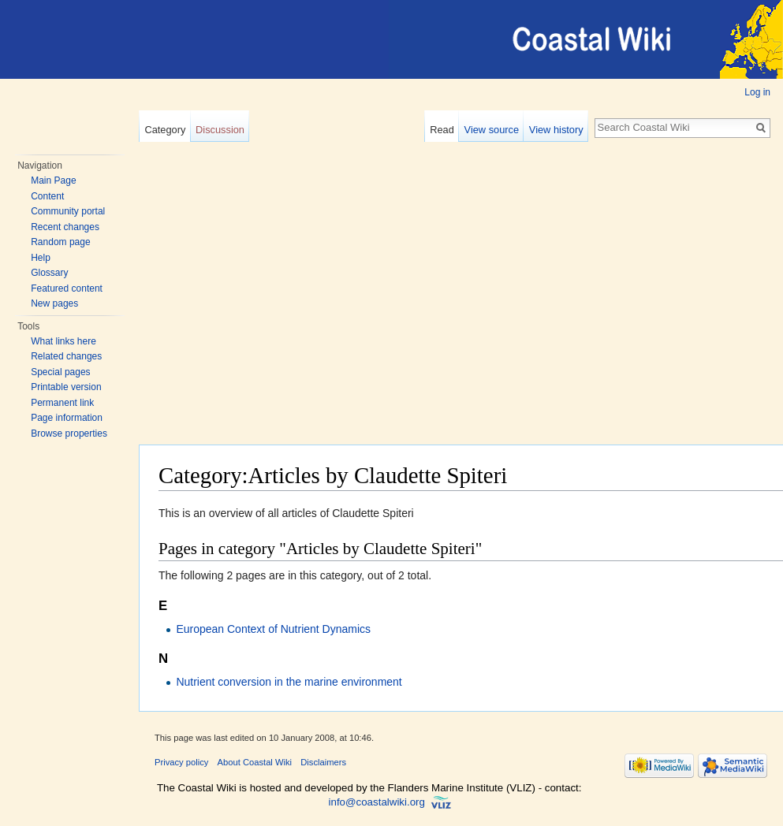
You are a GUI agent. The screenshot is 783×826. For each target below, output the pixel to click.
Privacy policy (181, 762)
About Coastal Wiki (255, 762)
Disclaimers (323, 762)
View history (556, 130)
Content (47, 196)
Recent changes (65, 227)
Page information (67, 417)
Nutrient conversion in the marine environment (288, 681)
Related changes (66, 356)
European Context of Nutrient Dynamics (273, 629)
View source (491, 130)
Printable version (66, 387)
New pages (54, 303)
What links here (63, 341)
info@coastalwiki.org (377, 802)
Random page (60, 241)
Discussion (220, 130)
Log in (757, 92)
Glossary (49, 272)
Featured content (67, 288)
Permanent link (62, 402)
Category (164, 130)
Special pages (60, 372)
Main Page (53, 180)
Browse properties (69, 433)
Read (442, 130)
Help (40, 257)
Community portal (68, 211)
